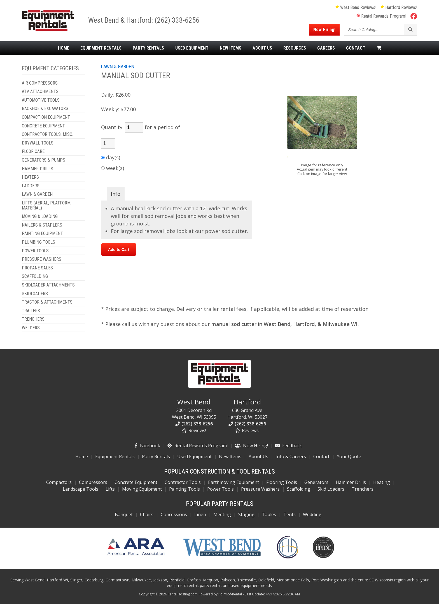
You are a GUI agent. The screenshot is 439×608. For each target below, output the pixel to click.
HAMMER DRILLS (37, 172)
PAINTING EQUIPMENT (42, 237)
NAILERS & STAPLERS (42, 228)
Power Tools (220, 493)
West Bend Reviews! (355, 9)
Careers (326, 52)
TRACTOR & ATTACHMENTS (47, 305)
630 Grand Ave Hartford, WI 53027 (247, 412)
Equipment (101, 52)
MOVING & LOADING (40, 220)
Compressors (93, 486)
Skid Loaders (330, 493)
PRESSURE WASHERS (41, 262)
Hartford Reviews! (398, 9)
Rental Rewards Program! (381, 18)
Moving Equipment (142, 493)
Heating (381, 486)
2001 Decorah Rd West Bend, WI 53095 (194, 412)
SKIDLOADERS (35, 297)
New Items (230, 460)
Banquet (124, 518)
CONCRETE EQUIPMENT (43, 129)
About (262, 52)
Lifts (110, 493)
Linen (200, 518)
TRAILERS (31, 314)
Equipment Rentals (115, 460)
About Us (258, 460)
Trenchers (362, 493)
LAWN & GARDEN (37, 198)
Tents (289, 518)
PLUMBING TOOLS (38, 245)
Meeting (222, 518)
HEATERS (30, 181)
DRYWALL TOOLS (37, 146)
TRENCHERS (33, 323)
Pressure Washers (260, 493)
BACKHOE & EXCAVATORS (45, 112)
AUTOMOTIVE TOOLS (41, 103)
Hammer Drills (351, 486)
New (230, 52)
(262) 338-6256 (181, 22)
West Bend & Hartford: (126, 22)
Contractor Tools (183, 486)
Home (63, 52)
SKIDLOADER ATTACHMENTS (48, 288)
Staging (246, 518)
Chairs (146, 518)
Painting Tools (184, 493)
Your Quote (349, 460)
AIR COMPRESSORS (40, 86)
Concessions (174, 518)
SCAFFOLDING (35, 280)
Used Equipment (194, 460)
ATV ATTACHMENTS (40, 95)
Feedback (288, 449)
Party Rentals (156, 460)
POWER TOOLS (35, 254)
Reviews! (194, 434)
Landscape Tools (80, 493)
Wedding (312, 518)
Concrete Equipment (136, 486)
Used (192, 52)
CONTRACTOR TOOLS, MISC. (47, 138)
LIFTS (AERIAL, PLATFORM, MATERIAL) (46, 209)
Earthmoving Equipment (233, 486)
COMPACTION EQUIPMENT (46, 121)
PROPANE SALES (37, 271)
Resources (294, 52)
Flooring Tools (281, 486)
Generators (316, 486)
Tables (269, 518)
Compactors (59, 486)
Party (148, 52)
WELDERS (31, 331)
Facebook (147, 449)
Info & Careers (290, 460)
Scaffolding (298, 493)
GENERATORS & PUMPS (43, 163)
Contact (355, 52)
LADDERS (30, 189)
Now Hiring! (324, 31)
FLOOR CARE (33, 155)
